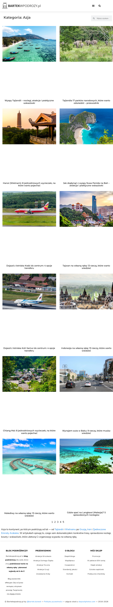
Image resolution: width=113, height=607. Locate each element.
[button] (93, 6)
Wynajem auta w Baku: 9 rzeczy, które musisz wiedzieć (86, 432)
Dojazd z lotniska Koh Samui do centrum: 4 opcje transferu (29, 349)
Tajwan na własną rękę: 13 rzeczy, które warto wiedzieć (86, 267)
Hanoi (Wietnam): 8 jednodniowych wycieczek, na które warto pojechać (29, 184)
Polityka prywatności (53, 602)
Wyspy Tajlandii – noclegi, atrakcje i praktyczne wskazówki (29, 101)
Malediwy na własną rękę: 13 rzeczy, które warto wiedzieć (29, 514)
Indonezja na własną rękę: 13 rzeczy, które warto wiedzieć (86, 349)
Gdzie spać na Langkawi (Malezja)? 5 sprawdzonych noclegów (86, 513)
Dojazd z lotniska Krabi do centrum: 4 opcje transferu (29, 267)
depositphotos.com (87, 602)
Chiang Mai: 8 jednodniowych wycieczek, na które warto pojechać (29, 431)
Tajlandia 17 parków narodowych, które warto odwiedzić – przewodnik (86, 101)
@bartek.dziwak (34, 602)
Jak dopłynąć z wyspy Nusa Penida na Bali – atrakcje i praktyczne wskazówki (86, 184)
